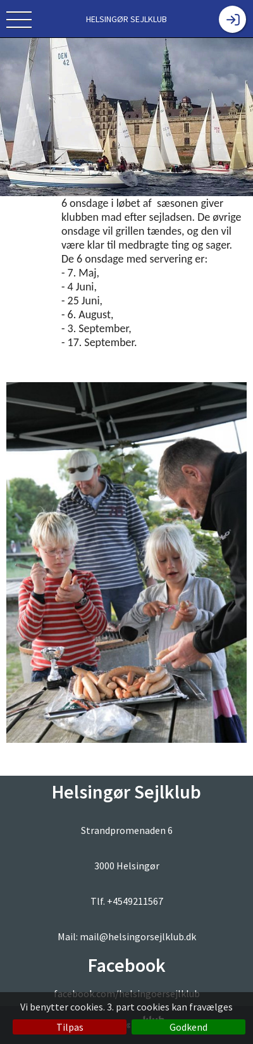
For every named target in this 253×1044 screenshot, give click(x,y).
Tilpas (69, 1027)
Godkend (188, 1027)
